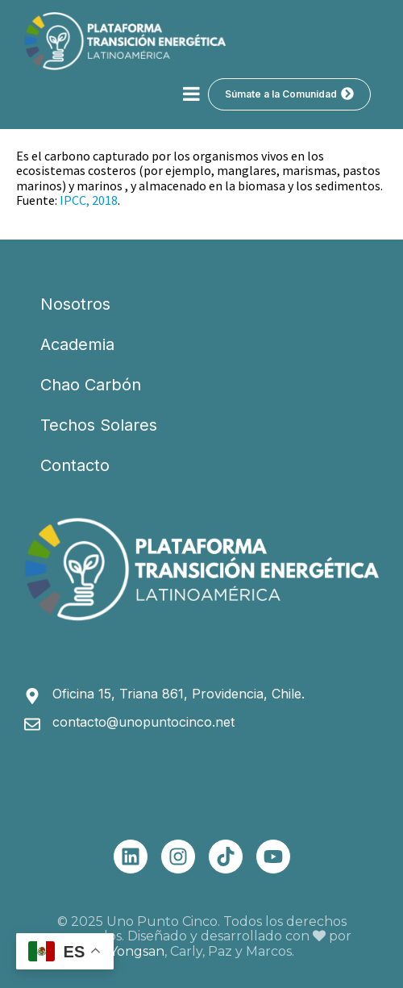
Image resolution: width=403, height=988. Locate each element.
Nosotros (75, 304)
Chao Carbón (90, 384)
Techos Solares (98, 425)
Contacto (75, 465)
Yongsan (137, 951)
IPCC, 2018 (89, 200)
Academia (77, 344)
